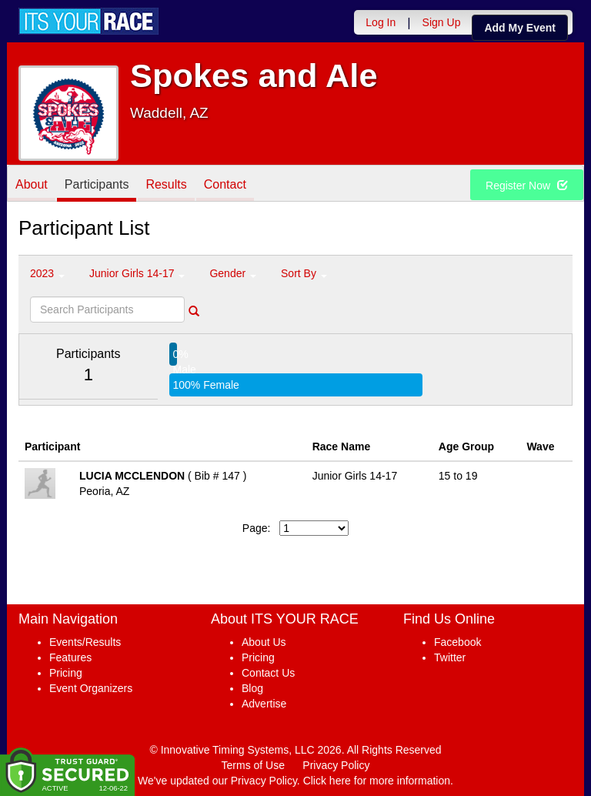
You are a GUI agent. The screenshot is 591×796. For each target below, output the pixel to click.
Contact (225, 184)
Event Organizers (90, 688)
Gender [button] (232, 273)
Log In (381, 22)
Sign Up (441, 22)
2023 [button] (47, 273)
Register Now (527, 185)
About (31, 184)
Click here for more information (376, 780)
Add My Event (520, 28)
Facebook (457, 642)
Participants (97, 184)
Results (165, 184)
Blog (252, 688)
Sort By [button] (304, 273)
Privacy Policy (335, 765)
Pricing (65, 673)
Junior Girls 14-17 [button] (137, 273)
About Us (264, 642)
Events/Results (85, 642)
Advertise (264, 703)
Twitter (450, 657)
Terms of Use (253, 765)
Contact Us (268, 673)
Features (70, 657)
